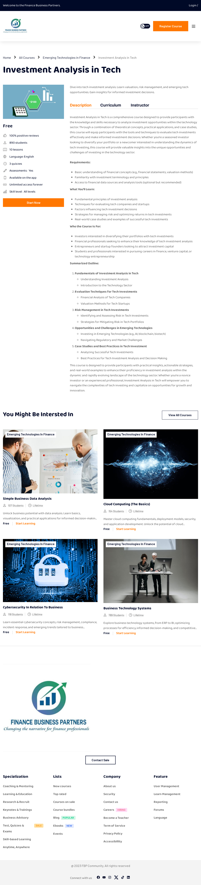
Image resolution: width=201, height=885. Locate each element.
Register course (170, 26)
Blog (65, 818)
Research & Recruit (16, 802)
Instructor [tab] (140, 105)
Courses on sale (64, 802)
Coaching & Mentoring (18, 786)
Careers (116, 810)
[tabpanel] (134, 256)
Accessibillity (112, 841)
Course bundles (64, 809)
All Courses (27, 57)
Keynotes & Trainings (17, 809)
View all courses (180, 415)
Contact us (110, 802)
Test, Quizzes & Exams (24, 828)
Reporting (161, 802)
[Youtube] (104, 878)
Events (58, 833)
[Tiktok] (122, 878)
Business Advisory (15, 817)
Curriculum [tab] (110, 105)
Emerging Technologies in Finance (66, 57)
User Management (166, 786)
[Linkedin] (128, 878)
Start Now (33, 202)
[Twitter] (116, 878)
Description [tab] (80, 105)
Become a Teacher (116, 817)
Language (160, 817)
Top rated (59, 794)
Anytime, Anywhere (16, 847)
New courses (62, 786)
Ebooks (64, 826)
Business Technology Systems (127, 608)
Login (193, 5)
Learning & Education (17, 794)
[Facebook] (98, 878)
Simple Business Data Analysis (27, 498)
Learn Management (167, 794)
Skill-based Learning (17, 839)
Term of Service (114, 825)
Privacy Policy (112, 833)
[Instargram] (109, 878)
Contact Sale (100, 760)
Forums (159, 809)
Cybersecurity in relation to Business (33, 607)
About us (109, 786)
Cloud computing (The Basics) (126, 504)
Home (7, 57)
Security (109, 794)
